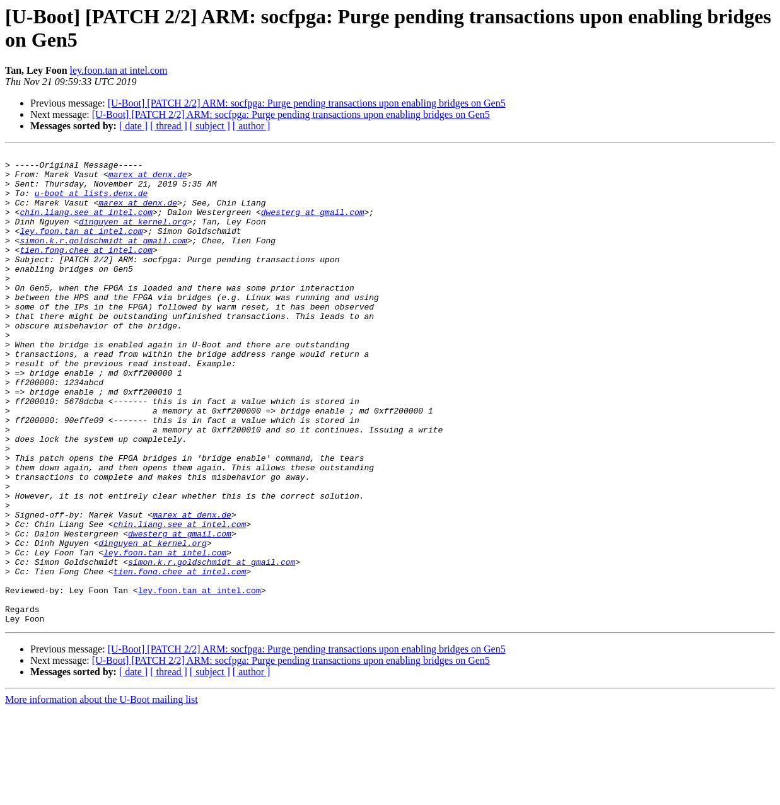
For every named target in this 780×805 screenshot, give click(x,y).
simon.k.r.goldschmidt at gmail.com (103, 259)
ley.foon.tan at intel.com (119, 70)
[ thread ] (168, 125)
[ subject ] (210, 125)
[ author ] (252, 125)
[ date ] (133, 125)
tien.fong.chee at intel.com (86, 270)
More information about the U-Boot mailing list (101, 794)
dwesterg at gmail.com (312, 225)
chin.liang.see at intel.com (86, 225)
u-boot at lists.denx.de (91, 202)
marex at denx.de (147, 179)
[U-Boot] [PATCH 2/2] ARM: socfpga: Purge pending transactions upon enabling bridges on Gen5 (307, 103)
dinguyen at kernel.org (133, 236)
